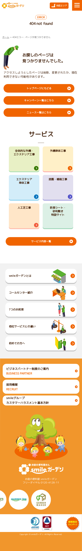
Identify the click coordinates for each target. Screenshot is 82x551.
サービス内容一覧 (41, 241)
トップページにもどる (39, 88)
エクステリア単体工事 (24, 181)
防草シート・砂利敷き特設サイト (58, 211)
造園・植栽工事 (58, 179)
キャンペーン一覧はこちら (39, 100)
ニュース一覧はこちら (39, 112)
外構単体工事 (58, 151)
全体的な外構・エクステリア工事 (24, 152)
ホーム (5, 37)
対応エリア (61, 5)
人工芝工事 (24, 208)
